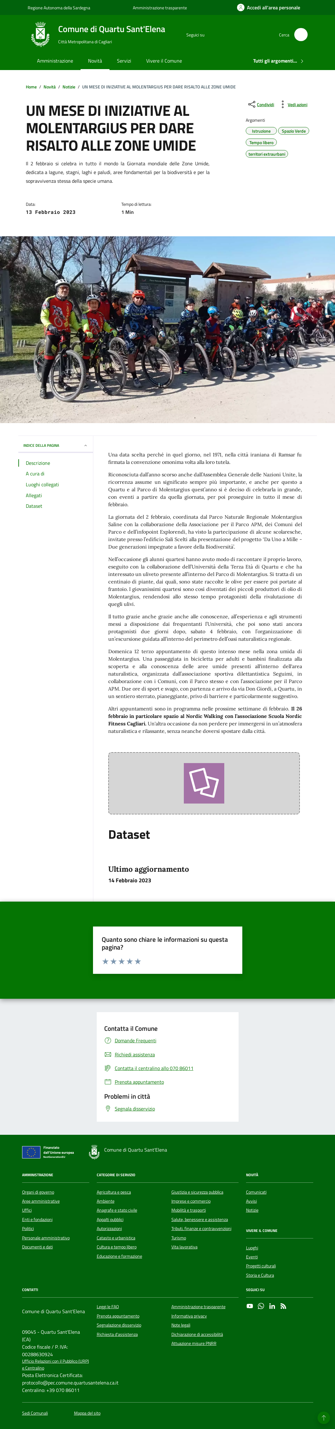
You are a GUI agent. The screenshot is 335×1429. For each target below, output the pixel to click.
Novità (95, 60)
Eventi (252, 1256)
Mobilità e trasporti (188, 1210)
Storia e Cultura (260, 1275)
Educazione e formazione (119, 1256)
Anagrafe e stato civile (117, 1210)
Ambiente (105, 1201)
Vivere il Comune (164, 60)
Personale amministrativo (46, 1237)
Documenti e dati (37, 1246)
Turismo (178, 1237)
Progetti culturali (261, 1265)
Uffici (27, 1210)
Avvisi (251, 1201)
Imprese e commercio (191, 1201)
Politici (28, 1228)
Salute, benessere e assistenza (199, 1219)
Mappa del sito (87, 1413)
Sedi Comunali (35, 1413)
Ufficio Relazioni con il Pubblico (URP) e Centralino (55, 1364)
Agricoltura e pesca (114, 1192)
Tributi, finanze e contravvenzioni (201, 1228)
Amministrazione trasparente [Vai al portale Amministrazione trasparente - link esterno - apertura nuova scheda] (160, 7)
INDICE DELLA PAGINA (55, 445)
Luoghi (252, 1247)
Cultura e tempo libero (117, 1246)
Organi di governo (38, 1192)
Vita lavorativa (184, 1246)
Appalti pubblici (110, 1219)
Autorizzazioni (109, 1228)
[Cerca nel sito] (301, 34)
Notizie (252, 1210)
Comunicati (256, 1192)
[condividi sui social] (260, 104)
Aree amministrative (41, 1201)
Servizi (124, 60)
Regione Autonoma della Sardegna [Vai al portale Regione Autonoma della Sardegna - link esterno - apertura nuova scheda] (59, 7)
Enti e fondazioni (37, 1219)
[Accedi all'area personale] (269, 7)
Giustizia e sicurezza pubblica (197, 1192)
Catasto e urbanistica (116, 1237)
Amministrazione (55, 60)
